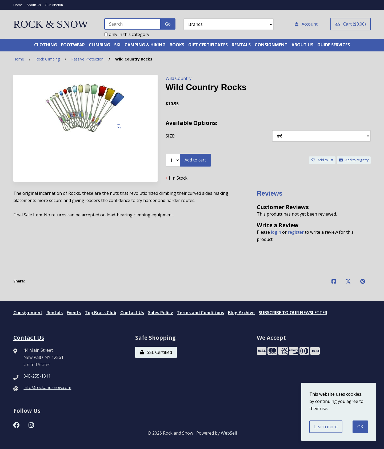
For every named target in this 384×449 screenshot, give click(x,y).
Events (74, 312)
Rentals (54, 312)
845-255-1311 (37, 376)
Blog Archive (241, 312)
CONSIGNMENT (271, 45)
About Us (34, 5)
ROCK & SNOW (50, 24)
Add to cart (195, 160)
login (276, 232)
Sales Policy (160, 312)
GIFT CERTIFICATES (208, 45)
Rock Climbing (47, 59)
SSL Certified (156, 352)
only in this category (126, 34)
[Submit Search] (167, 24)
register (296, 232)
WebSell (229, 433)
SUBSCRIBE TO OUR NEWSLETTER (293, 312)
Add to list (322, 159)
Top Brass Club (100, 312)
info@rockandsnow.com (47, 387)
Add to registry (354, 159)
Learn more (326, 427)
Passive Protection (87, 59)
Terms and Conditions (200, 312)
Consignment (27, 312)
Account (306, 24)
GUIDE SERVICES (333, 45)
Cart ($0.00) (350, 24)
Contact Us (132, 312)
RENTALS (241, 45)
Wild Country (178, 78)
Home (18, 5)
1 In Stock (176, 178)
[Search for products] (132, 24)
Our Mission (54, 5)
